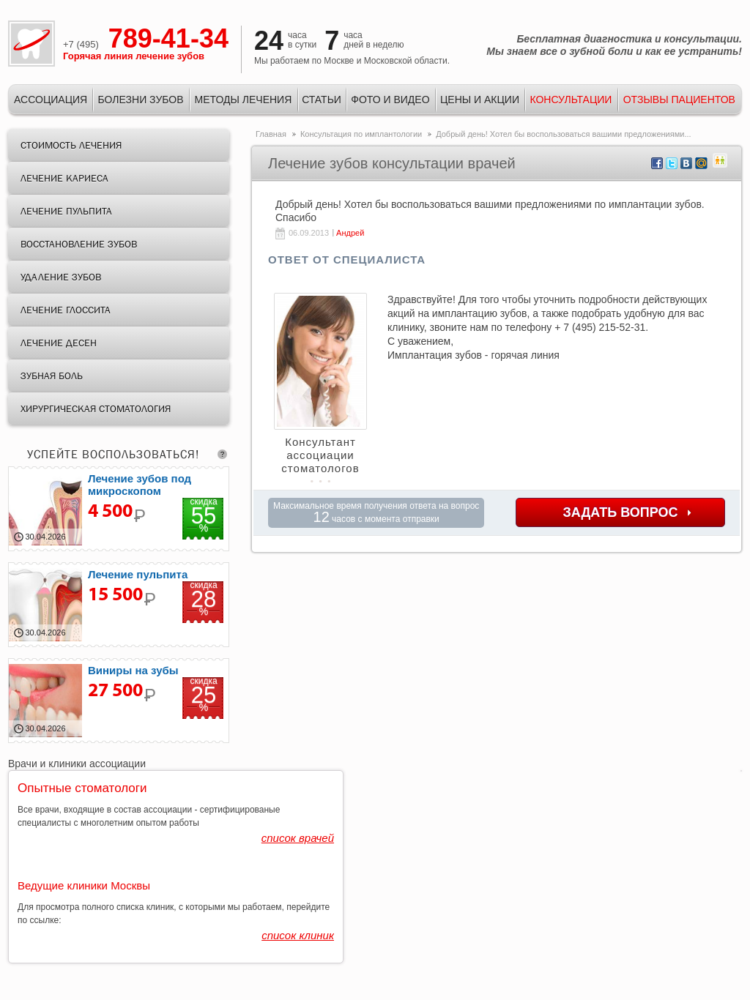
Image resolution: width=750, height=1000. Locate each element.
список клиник (297, 935)
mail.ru (701, 163)
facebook (657, 163)
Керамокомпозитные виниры (119, 700)
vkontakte (686, 163)
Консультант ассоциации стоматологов (320, 455)
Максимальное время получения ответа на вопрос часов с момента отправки (376, 513)
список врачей (297, 838)
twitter (672, 163)
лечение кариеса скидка (119, 508)
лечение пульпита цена (119, 604)
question (222, 454)
